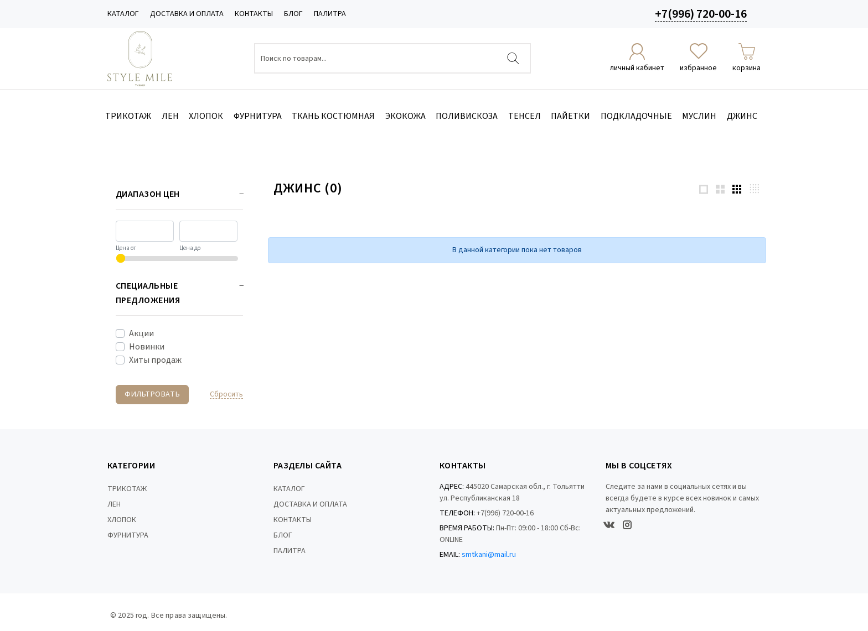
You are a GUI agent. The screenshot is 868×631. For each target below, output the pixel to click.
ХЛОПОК (121, 519)
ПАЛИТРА (330, 13)
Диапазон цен (148, 194)
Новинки (146, 347)
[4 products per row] (754, 188)
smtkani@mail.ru (489, 554)
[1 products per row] (703, 188)
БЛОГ (293, 13)
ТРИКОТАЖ (127, 488)
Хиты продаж (155, 360)
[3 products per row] (736, 188)
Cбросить (226, 394)
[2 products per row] (720, 188)
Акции (141, 333)
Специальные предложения (148, 293)
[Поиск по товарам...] (392, 58)
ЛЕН (114, 504)
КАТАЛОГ (123, 13)
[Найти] (513, 58)
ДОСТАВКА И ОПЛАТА (187, 13)
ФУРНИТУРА (127, 535)
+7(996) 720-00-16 (701, 14)
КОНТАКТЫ (254, 13)
